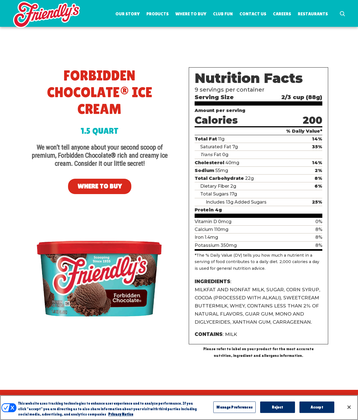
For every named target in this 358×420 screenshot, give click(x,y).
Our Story (127, 13)
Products (157, 13)
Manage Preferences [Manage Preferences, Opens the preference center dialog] (234, 410)
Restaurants (313, 13)
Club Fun (223, 13)
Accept (317, 410)
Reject (277, 410)
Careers (282, 13)
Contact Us (253, 13)
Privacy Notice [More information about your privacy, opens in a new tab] (120, 418)
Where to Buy (190, 13)
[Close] (349, 410)
